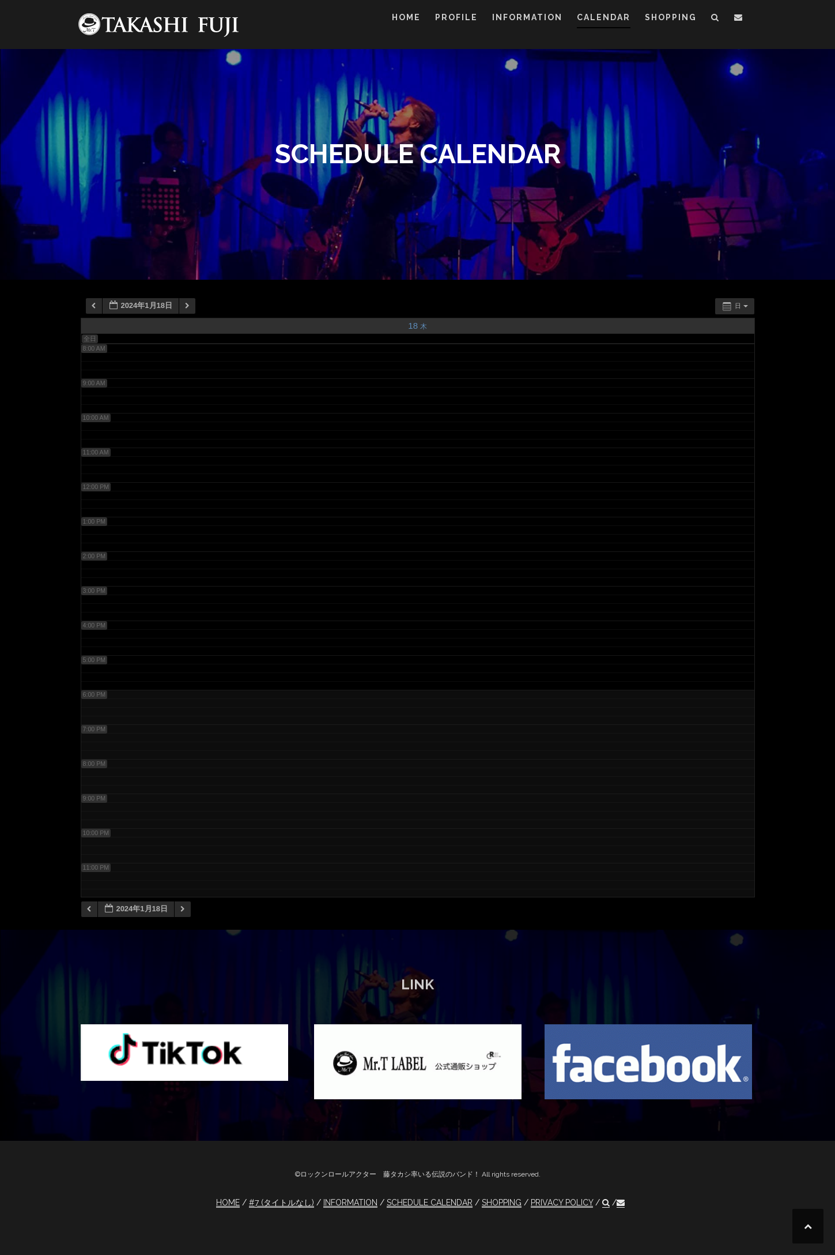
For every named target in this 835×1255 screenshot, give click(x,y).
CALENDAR (603, 17)
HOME (406, 17)
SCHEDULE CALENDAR (430, 1202)
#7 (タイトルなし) (281, 1202)
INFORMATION (527, 17)
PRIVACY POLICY (562, 1202)
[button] (715, 19)
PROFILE (456, 17)
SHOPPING (671, 17)
